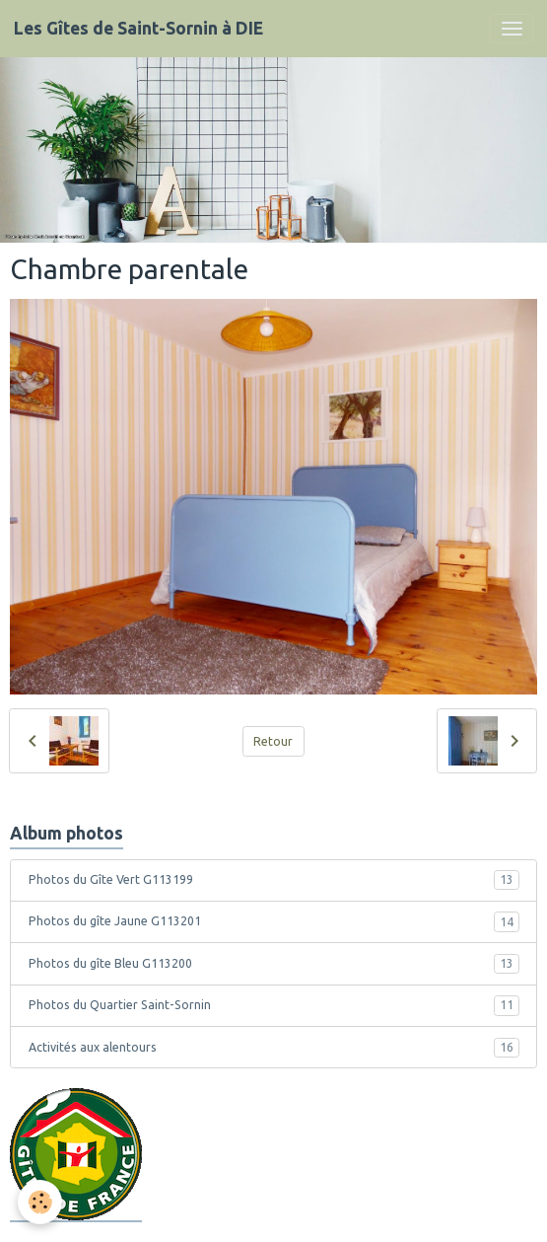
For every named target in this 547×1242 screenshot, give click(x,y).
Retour (273, 741)
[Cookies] (40, 1202)
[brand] (138, 28)
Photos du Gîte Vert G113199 (274, 880)
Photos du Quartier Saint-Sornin (274, 1005)
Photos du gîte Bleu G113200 (274, 964)
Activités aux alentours (274, 1048)
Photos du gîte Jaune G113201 (274, 921)
